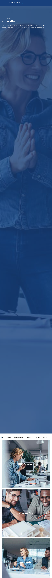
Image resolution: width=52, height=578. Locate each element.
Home (8, 19)
